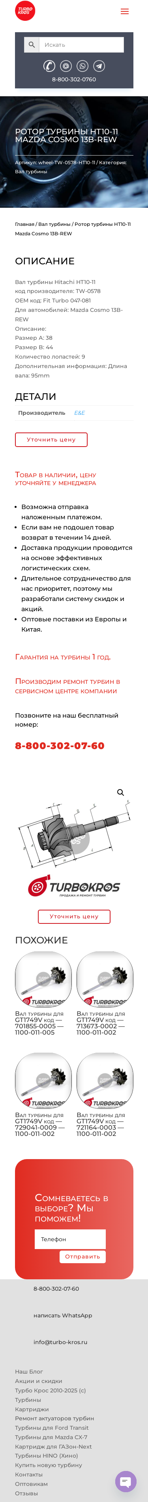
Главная (24, 224)
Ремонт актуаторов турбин (54, 1418)
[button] (121, 793)
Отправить (82, 1256)
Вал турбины (31, 171)
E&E (79, 412)
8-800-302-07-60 (60, 745)
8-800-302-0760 (74, 79)
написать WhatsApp (63, 1315)
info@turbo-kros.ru (60, 1342)
